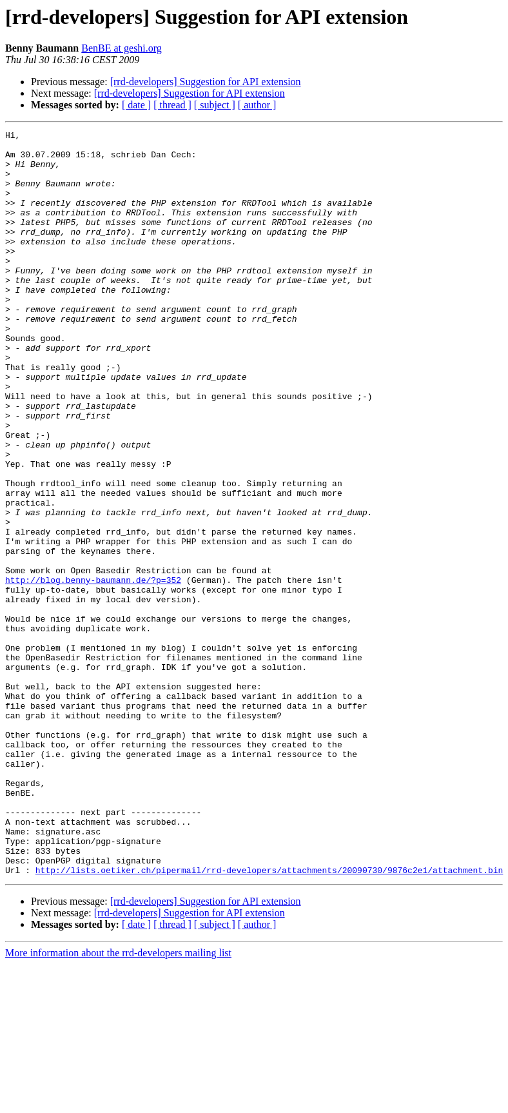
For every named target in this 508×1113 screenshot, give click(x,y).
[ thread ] (172, 104)
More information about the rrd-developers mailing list (118, 1101)
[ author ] (257, 104)
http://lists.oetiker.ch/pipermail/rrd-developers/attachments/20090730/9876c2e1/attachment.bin (269, 1019)
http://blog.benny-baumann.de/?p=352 (93, 670)
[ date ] (136, 104)
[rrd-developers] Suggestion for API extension (205, 81)
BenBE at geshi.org (121, 48)
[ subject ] (214, 104)
